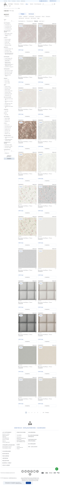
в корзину (27, 52)
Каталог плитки (5, 434)
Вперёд (47, 412)
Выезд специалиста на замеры (21, 439)
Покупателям (21, 432)
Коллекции (31, 13)
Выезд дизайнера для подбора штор (21, 441)
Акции (18, 448)
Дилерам (5, 458)
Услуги (19, 435)
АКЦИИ (20, 16)
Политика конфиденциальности (8, 472)
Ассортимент (6, 432)
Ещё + (38, 18)
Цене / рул (42, 21)
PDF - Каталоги (32, 446)
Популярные (37, 16)
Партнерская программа (32, 440)
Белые (43, 16)
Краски (4, 440)
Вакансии (5, 460)
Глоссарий (6, 465)
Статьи (18, 446)
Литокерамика (5, 438)
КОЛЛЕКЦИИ (31, 16)
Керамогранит (5, 435)
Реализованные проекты (33, 436)
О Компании (6, 451)
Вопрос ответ (6, 463)
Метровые (48, 16)
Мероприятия (20, 447)
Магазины (5, 456)
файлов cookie (19, 483)
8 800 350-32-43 (18, 428)
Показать (9, 158)
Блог (18, 444)
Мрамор (4, 436)
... (40, 412)
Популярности (30, 21)
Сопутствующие (6, 442)
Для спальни (33, 18)
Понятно (28, 482)
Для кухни (27, 18)
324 (43, 412)
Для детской (21, 18)
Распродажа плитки (7, 446)
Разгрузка (19, 437)
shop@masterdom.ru (29, 428)
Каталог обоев (5, 439)
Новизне (36, 21)
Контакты (5, 453)
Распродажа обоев (6, 448)
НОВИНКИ (25, 16)
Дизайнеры (31, 432)
